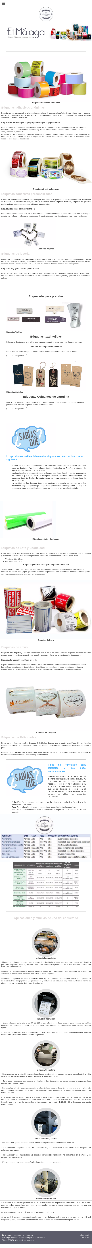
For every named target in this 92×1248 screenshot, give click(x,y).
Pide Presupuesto (17, 356)
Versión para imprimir (12, 1235)
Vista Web (86, 1237)
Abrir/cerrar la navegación (46, 3)
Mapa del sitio (28, 1235)
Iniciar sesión (85, 1235)
